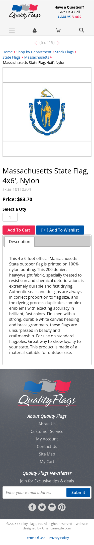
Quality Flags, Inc (29, 523)
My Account (47, 439)
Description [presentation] (19, 241)
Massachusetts (36, 57)
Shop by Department (34, 52)
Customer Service (47, 431)
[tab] (19, 242)
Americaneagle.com (56, 528)
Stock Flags (64, 52)
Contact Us (47, 446)
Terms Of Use (35, 537)
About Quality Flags (46, 416)
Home (8, 52)
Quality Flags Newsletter (47, 473)
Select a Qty (14, 209)
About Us (47, 424)
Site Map (47, 454)
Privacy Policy (59, 537)
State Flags (12, 57)
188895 (69, 16)
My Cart (47, 461)
